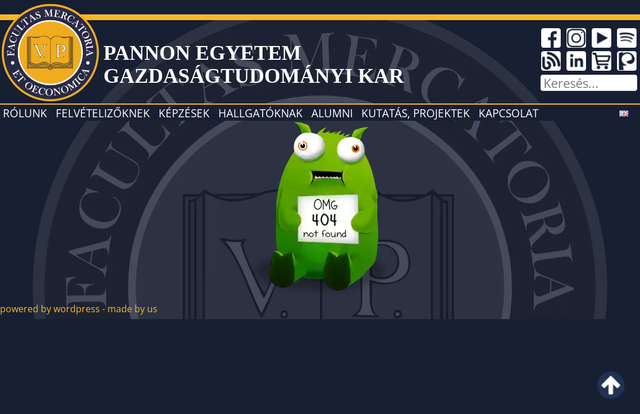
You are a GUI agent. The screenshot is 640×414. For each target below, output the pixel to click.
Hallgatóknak (260, 113)
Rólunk (25, 113)
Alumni (332, 113)
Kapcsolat (508, 113)
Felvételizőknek (103, 113)
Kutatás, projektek (415, 113)
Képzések (184, 113)
